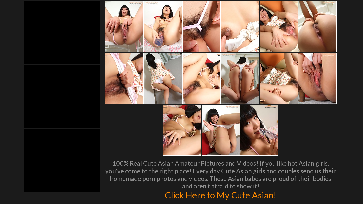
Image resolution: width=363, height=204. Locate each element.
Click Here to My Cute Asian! (220, 195)
